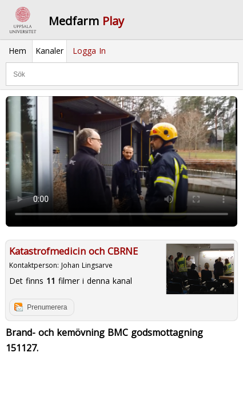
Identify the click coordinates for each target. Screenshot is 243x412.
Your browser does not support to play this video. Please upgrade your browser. (121, 161)
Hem (17, 50)
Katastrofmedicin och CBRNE (73, 251)
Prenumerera (47, 307)
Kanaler (49, 50)
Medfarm (86, 21)
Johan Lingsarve (87, 265)
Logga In (89, 50)
